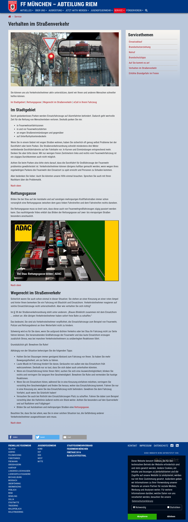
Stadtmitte (13, 502)
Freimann (13, 461)
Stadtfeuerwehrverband (80, 445)
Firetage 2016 (74, 452)
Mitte (40, 461)
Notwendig (139, 507)
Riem (10, 493)
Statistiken (173, 507)
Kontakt (132, 445)
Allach (11, 449)
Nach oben (16, 185)
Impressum (145, 445)
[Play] (65, 250)
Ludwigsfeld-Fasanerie (19, 474)
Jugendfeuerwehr (47, 445)
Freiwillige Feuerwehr (19, 445)
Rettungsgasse (34, 102)
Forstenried (14, 458)
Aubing (11, 452)
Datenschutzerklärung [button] (142, 501)
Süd (39, 455)
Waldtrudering (15, 512)
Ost (39, 452)
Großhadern (14, 464)
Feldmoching (14, 455)
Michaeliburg (15, 477)
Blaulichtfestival (76, 455)
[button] (27, 10)
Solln (11, 499)
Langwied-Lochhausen (19, 471)
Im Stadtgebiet (18, 102)
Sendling (12, 496)
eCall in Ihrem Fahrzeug (85, 102)
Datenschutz (161, 445)
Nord (40, 449)
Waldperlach (15, 509)
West (40, 458)
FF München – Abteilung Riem (58, 4)
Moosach (12, 480)
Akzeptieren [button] (142, 516)
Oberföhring (14, 483)
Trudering (13, 505)
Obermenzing (14, 486)
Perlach (12, 490)
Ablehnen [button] (171, 516)
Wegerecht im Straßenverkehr (57, 102)
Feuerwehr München (77, 449)
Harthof (12, 468)
